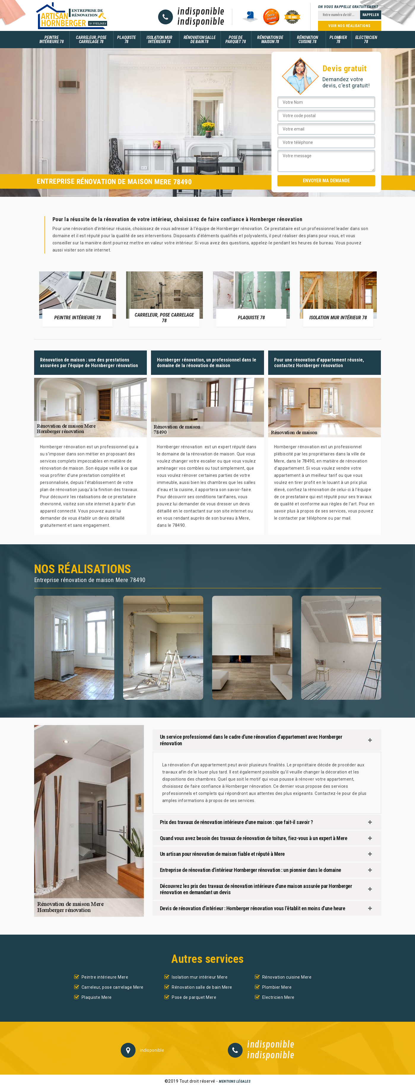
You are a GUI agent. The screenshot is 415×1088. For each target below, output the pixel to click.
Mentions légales (234, 1081)
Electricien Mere (278, 997)
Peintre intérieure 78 (51, 39)
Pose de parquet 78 (235, 39)
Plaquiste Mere (97, 997)
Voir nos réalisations (349, 26)
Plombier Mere (277, 987)
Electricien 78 (366, 39)
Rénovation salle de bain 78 (200, 39)
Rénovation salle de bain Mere (202, 987)
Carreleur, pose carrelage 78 (91, 39)
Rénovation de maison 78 (270, 39)
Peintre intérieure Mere (105, 977)
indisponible (201, 11)
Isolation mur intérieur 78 (159, 39)
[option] (77, 299)
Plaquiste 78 (126, 39)
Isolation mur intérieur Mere (200, 977)
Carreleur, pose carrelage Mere (113, 987)
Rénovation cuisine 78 (307, 39)
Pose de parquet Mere (194, 997)
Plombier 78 (338, 39)
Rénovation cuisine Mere (287, 977)
